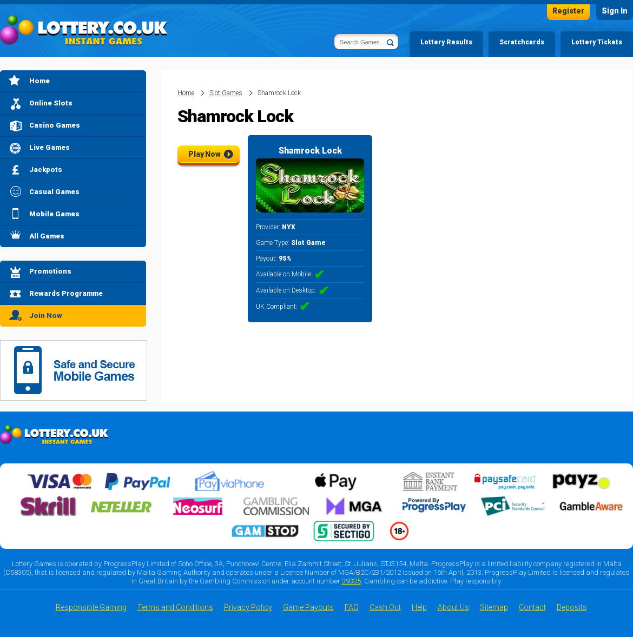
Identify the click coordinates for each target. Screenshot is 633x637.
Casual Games (54, 192)
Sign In (615, 10)
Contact (532, 607)
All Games (46, 236)
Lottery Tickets (596, 42)
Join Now (45, 315)
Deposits (572, 607)
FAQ (352, 607)
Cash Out (385, 607)
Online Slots (50, 103)
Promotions (50, 271)
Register (568, 10)
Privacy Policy (248, 607)
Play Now (204, 154)
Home (39, 81)
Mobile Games (54, 214)
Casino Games (54, 125)
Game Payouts (308, 607)
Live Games (49, 147)
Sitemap (494, 607)
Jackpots (45, 169)
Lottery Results (446, 42)
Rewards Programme (66, 293)
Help (419, 607)
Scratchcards (521, 42)
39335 (351, 581)
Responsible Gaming (91, 607)
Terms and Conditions (175, 607)
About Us (453, 607)
